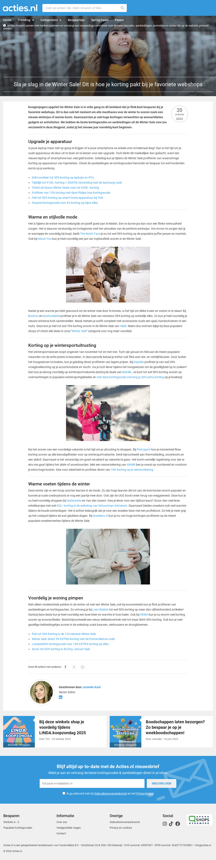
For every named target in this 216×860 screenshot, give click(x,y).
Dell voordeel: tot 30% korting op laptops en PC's (63, 177)
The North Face (90, 233)
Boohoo (33, 316)
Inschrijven (161, 783)
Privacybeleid (145, 793)
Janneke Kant (91, 687)
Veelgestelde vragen (69, 827)
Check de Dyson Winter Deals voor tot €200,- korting (65, 187)
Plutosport (144, 449)
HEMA (144, 614)
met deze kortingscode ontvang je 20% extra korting (130, 377)
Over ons (62, 822)
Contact (61, 833)
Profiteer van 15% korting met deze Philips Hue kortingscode (71, 192)
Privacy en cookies (121, 827)
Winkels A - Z (11, 822)
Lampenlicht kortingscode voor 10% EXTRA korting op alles (70, 644)
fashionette (73, 500)
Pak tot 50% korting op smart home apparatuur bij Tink (67, 197)
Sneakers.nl (100, 515)
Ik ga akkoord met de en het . (110, 793)
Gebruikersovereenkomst (110, 793)
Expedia (139, 362)
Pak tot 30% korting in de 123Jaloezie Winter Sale (64, 634)
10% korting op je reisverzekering (132, 469)
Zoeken (122, 8)
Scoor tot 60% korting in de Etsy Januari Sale (61, 649)
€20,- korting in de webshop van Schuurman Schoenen (92, 505)
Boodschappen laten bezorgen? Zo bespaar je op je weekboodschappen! (175, 727)
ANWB (131, 464)
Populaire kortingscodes (17, 827)
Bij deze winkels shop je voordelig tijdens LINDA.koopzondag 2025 (62, 727)
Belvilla (126, 372)
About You (44, 238)
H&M (123, 326)
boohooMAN (51, 316)
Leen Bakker (100, 609)
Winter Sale (79, 331)
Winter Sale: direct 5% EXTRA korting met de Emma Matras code (73, 639)
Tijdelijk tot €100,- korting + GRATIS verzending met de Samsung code (77, 182)
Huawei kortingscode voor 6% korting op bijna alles (65, 202)
